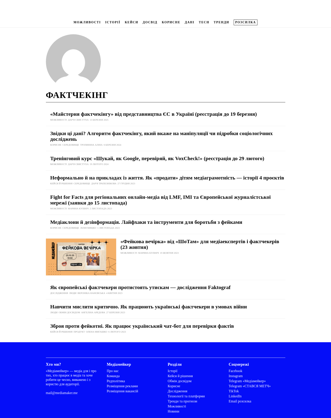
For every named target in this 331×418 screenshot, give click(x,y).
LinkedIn (235, 396)
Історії (112, 22)
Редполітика (116, 381)
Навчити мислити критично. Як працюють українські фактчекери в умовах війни (148, 306)
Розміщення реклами (122, 386)
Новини (173, 411)
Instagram (236, 376)
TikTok (234, 391)
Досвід (150, 22)
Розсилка (245, 22)
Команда (113, 376)
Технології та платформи (186, 396)
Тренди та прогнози (182, 401)
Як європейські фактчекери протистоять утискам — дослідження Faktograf (140, 287)
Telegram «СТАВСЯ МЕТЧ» (250, 386)
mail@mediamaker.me (62, 393)
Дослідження (177, 391)
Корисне (171, 22)
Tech (204, 22)
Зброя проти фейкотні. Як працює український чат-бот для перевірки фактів (142, 326)
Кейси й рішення (180, 376)
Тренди (221, 22)
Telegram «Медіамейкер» (247, 381)
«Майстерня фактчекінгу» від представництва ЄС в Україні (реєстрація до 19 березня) (153, 114)
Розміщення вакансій (122, 391)
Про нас (113, 371)
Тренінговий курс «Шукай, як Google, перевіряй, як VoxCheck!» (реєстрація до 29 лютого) (157, 158)
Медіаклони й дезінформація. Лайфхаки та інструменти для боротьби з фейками (146, 222)
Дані (189, 22)
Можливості (87, 22)
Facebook (235, 371)
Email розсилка (240, 401)
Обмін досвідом (180, 381)
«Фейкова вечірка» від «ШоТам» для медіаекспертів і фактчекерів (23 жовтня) (200, 244)
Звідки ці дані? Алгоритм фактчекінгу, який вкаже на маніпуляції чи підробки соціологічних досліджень (161, 136)
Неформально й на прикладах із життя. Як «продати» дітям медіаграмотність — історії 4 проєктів (167, 178)
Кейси (131, 22)
